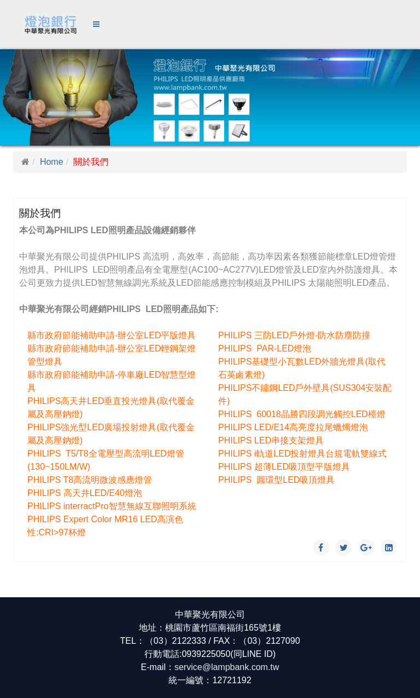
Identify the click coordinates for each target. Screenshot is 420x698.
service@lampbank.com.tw (226, 667)
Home (51, 161)
